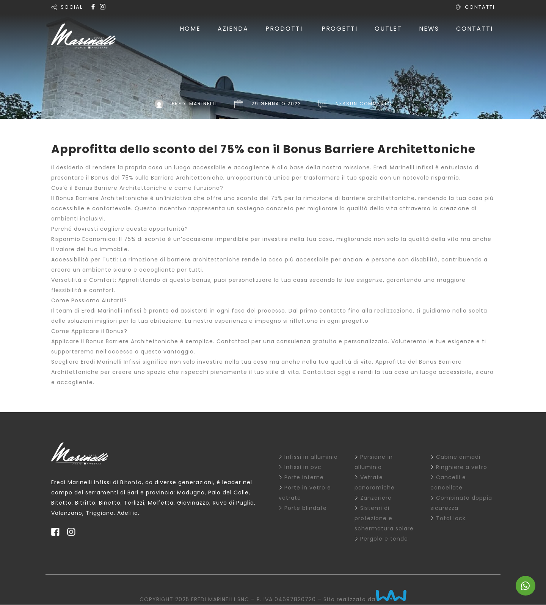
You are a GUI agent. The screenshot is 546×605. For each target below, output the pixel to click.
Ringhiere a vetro (461, 467)
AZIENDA (233, 28)
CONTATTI (480, 7)
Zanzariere (376, 498)
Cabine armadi (458, 457)
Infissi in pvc (303, 467)
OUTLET (388, 28)
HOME (190, 28)
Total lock (451, 518)
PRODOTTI (284, 28)
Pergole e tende (384, 538)
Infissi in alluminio (311, 457)
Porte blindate (305, 508)
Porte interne (304, 477)
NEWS (429, 28)
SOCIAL (72, 7)
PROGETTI (340, 28)
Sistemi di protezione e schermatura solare (384, 518)
